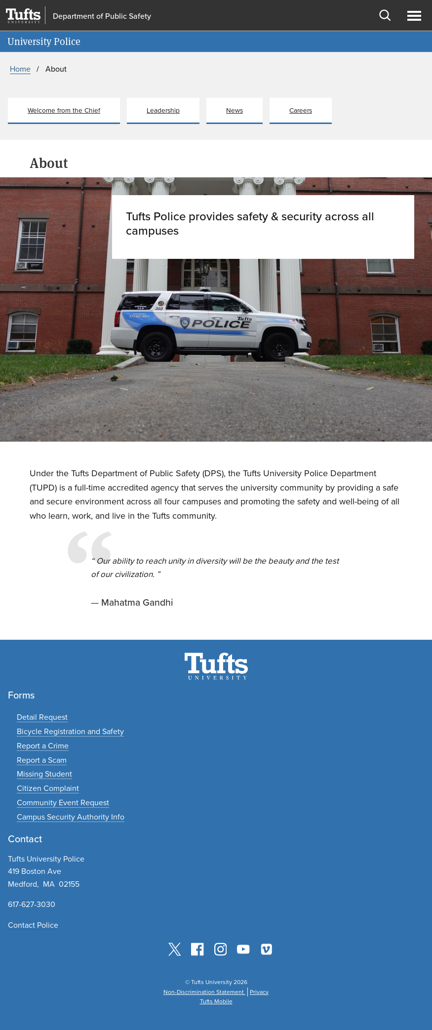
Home (20, 69)
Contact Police (33, 925)
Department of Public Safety (102, 16)
